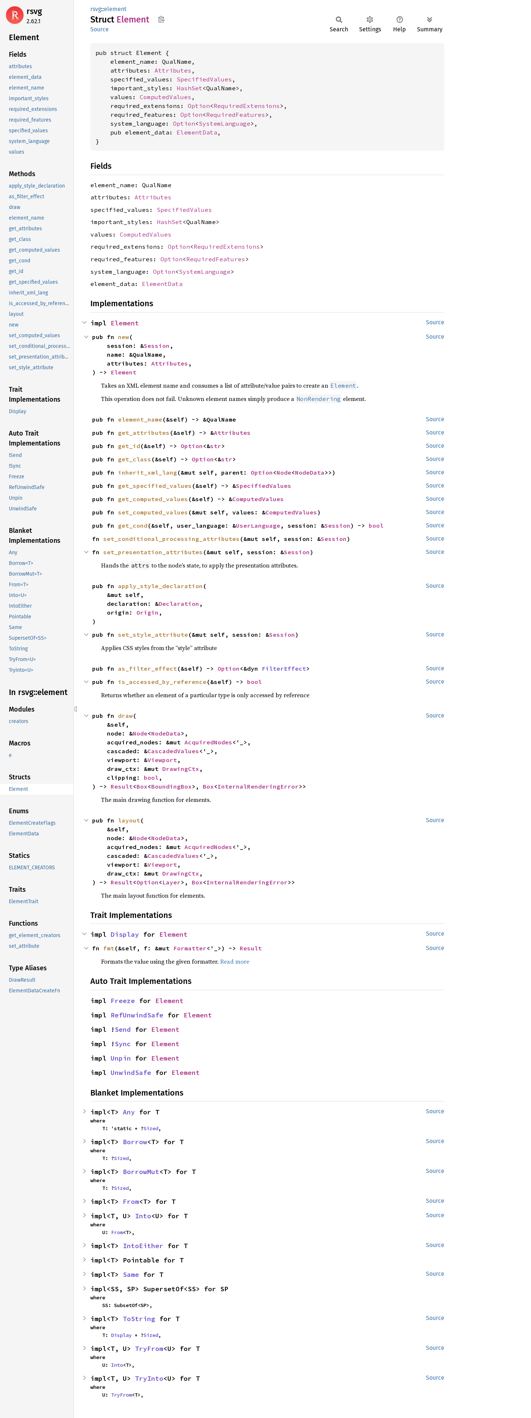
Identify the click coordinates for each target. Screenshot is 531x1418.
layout (129, 820)
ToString (139, 1318)
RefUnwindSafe (137, 1015)
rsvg (34, 11)
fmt (108, 948)
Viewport (162, 760)
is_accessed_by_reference (162, 681)
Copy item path (161, 19)
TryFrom (149, 1348)
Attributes (173, 70)
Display (125, 934)
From (131, 1201)
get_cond (133, 525)
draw (125, 715)
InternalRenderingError (258, 786)
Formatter (189, 948)
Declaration (179, 603)
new (123, 336)
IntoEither (143, 1245)
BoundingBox (171, 786)
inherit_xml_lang (147, 472)
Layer (171, 882)
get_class (134, 459)
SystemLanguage (224, 123)
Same (131, 1274)
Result (122, 786)
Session (157, 345)
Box (142, 786)
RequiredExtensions (247, 105)
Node (284, 472)
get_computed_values (153, 499)
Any (129, 1112)
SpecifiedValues (204, 79)
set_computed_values (153, 512)
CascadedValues (173, 751)
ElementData (197, 132)
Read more (234, 961)
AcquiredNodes (208, 742)
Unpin (121, 1058)
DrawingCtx (180, 768)
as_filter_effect (147, 668)
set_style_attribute (153, 634)
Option (199, 105)
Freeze (123, 1000)
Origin (147, 612)
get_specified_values (155, 485)
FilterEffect (284, 668)
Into (143, 1216)
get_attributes (144, 432)
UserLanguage (258, 525)
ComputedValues (165, 97)
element (115, 9)
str (215, 446)
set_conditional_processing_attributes (171, 538)
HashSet (189, 88)
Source (99, 29)
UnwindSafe (131, 1072)
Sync (123, 1044)
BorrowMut (141, 1171)
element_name (140, 419)
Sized (150, 1128)
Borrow (135, 1142)
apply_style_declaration (160, 586)
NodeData (309, 472)
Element (125, 323)
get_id (129, 446)
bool (376, 525)
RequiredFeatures (235, 114)
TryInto (149, 1378)
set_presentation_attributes (153, 552)
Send (123, 1029)
